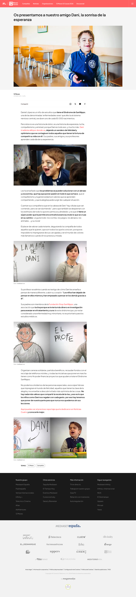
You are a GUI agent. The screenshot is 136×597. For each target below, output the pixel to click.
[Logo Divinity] (108, 537)
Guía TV (73, 493)
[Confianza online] (68, 589)
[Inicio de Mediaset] (4, 4)
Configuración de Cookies (72, 569)
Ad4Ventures (21, 509)
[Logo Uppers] (54, 551)
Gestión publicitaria (101, 569)
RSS (109, 569)
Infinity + (19, 497)
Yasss (99, 509)
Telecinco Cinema (23, 501)
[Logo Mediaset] (68, 527)
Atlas (18, 505)
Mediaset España (23, 484)
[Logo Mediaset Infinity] (28, 537)
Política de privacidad (56, 569)
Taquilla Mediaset (50, 484)
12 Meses (31, 465)
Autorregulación (76, 501)
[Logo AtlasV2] (41, 559)
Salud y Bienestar (50, 501)
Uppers (100, 501)
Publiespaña (21, 489)
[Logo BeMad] (28, 551)
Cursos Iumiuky (49, 497)
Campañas (40, 465)
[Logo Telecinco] (54, 537)
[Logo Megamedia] (69, 578)
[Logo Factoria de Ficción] (55, 544)
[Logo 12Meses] (108, 551)
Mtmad (100, 505)
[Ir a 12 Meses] (13, 3)
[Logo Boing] (81, 544)
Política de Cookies (87, 569)
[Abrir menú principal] (132, 4)
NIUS (99, 493)
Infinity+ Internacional (106, 489)
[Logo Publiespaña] (68, 559)
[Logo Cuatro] (81, 537)
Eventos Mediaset (50, 493)
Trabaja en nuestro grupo (80, 489)
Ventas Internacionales (25, 493)
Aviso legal (28, 569)
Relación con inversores (79, 497)
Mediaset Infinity (103, 484)
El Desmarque (103, 497)
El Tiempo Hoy (49, 489)
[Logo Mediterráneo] (94, 559)
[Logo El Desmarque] (28, 544)
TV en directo (75, 484)
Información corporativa (40, 569)
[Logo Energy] (108, 544)
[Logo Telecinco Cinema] (81, 552)
